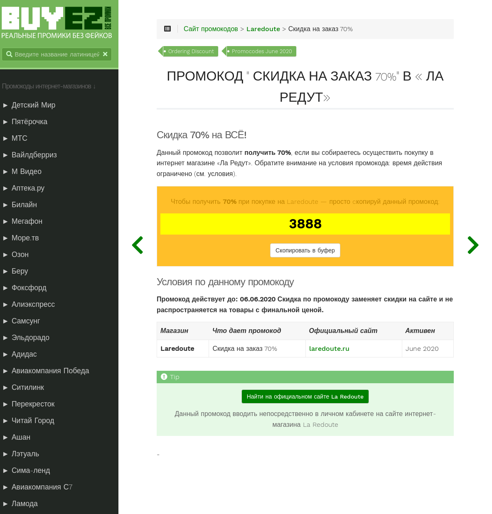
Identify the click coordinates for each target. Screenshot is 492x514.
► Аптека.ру (28, 188)
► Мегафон (27, 222)
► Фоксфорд (29, 288)
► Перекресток (33, 404)
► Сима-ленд (31, 471)
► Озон (20, 255)
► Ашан (21, 437)
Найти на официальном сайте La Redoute (308, 397)
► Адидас (24, 354)
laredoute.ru (332, 349)
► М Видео (26, 172)
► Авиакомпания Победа (50, 371)
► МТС (19, 139)
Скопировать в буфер (308, 251)
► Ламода (24, 504)
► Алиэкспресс (33, 305)
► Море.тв (25, 238)
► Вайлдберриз (34, 155)
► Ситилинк (28, 388)
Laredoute (271, 30)
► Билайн (24, 205)
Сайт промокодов (219, 30)
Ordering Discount (199, 52)
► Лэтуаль (25, 454)
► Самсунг (26, 321)
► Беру (20, 271)
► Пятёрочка (29, 122)
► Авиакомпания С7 (42, 487)
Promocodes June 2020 (270, 52)
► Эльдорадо (30, 338)
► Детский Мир (33, 105)
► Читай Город (33, 421)
